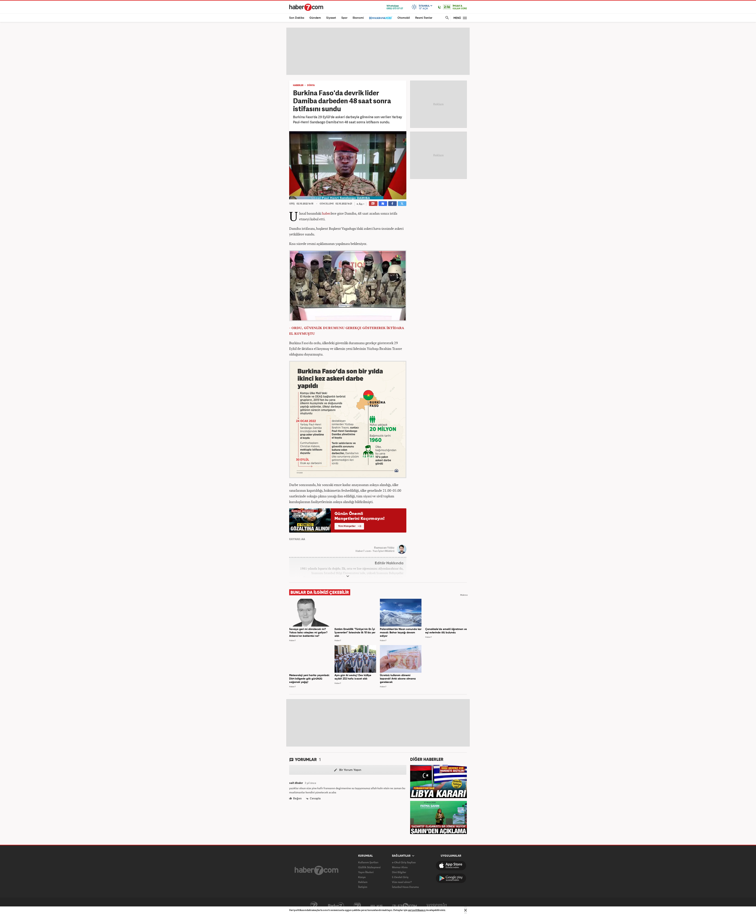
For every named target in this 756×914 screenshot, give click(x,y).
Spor (344, 17)
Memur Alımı (400, 867)
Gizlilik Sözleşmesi (369, 867)
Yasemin (436, 906)
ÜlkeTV (377, 906)
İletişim (362, 887)
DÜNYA (311, 85)
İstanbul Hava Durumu (405, 887)
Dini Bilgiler (399, 872)
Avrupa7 (357, 906)
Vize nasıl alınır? (402, 882)
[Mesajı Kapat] (465, 910)
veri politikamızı (417, 910)
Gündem (315, 17)
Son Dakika (296, 17)
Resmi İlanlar (423, 17)
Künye (362, 877)
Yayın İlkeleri (366, 872)
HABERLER (298, 85)
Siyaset (331, 17)
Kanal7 (313, 906)
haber (326, 213)
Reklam (362, 882)
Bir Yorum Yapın (347, 770)
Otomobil (403, 17)
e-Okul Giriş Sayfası (404, 862)
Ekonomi (358, 17)
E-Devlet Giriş (400, 877)
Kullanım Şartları (368, 862)
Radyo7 (336, 906)
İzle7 (404, 906)
